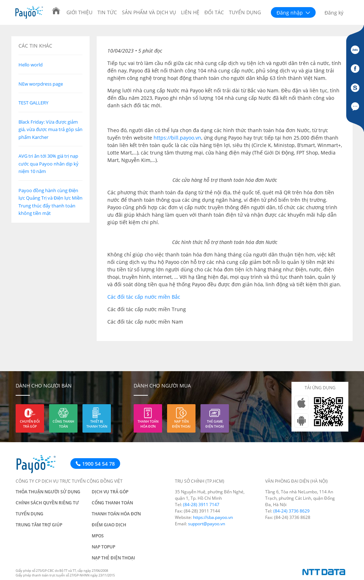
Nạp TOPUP (103, 547)
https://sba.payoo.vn (213, 517)
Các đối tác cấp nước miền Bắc (143, 296)
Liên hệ (190, 12)
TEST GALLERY (33, 102)
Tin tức (107, 12)
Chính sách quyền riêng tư (47, 503)
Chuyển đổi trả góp (30, 424)
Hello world (30, 64)
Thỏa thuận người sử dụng (48, 492)
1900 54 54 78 (95, 463)
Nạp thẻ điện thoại (113, 558)
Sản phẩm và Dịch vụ (149, 12)
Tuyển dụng (245, 12)
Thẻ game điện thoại (214, 424)
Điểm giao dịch (109, 525)
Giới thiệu (79, 12)
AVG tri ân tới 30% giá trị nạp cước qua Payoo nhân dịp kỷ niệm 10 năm (48, 163)
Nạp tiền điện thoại (181, 424)
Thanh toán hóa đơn (148, 424)
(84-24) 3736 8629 (291, 511)
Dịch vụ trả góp (110, 492)
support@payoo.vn (206, 524)
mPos (98, 536)
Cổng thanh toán (63, 424)
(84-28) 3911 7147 (201, 505)
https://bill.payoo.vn (177, 137)
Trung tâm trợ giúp (39, 525)
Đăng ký (334, 12)
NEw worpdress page (40, 84)
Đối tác (214, 12)
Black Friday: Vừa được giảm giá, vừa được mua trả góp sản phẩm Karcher (50, 129)
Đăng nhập (293, 12)
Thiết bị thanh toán (96, 424)
